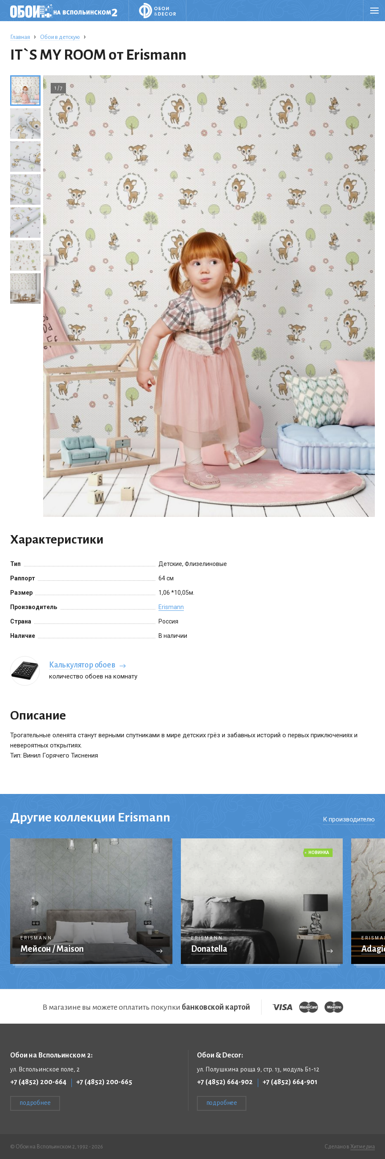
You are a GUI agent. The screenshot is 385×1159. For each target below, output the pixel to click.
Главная (20, 37)
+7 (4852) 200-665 (104, 1082)
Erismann (171, 607)
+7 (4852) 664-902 (225, 1082)
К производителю (349, 819)
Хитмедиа (362, 1147)
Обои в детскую (60, 37)
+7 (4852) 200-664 (38, 1082)
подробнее (35, 1102)
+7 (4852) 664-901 (289, 1082)
